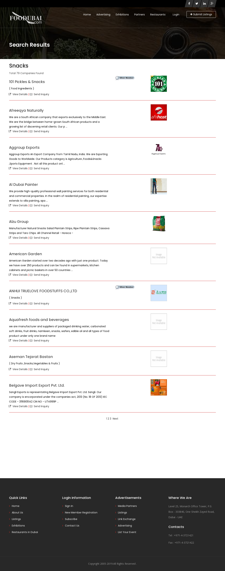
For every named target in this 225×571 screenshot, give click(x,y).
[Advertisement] (112, 449)
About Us (17, 512)
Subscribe (71, 519)
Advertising (103, 14)
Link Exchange (127, 519)
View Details (18, 94)
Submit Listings (201, 14)
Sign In (69, 506)
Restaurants (157, 14)
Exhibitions (122, 14)
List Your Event (127, 532)
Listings (16, 519)
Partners (139, 14)
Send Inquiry (39, 94)
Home (87, 14)
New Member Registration (81, 512)
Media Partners (127, 506)
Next (115, 418)
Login (176, 14)
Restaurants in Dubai (25, 532)
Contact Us (72, 525)
